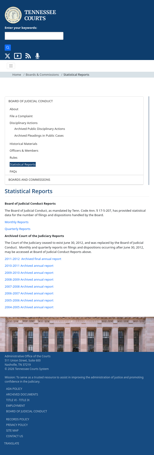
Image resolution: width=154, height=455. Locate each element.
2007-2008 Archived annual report (29, 286)
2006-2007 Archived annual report (29, 293)
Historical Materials (23, 144)
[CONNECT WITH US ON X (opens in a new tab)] (8, 55)
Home (16, 74)
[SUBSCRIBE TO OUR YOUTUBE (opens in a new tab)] (18, 55)
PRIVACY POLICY (17, 425)
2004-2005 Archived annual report (29, 307)
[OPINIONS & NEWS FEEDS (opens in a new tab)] (28, 55)
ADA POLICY (14, 389)
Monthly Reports (16, 222)
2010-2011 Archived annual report (29, 265)
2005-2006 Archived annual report (29, 300)
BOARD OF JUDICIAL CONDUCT (30, 101)
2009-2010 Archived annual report (29, 273)
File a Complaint (21, 116)
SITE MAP (12, 430)
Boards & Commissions (42, 74)
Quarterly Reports (17, 229)
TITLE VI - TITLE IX (17, 400)
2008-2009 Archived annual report (29, 279)
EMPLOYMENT (15, 406)
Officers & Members (24, 150)
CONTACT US (14, 436)
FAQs (13, 171)
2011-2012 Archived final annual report (33, 259)
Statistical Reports (23, 164)
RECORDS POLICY (17, 419)
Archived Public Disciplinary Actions (39, 129)
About (14, 109)
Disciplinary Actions (24, 123)
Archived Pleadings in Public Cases (38, 135)
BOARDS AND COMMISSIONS (29, 179)
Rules (13, 157)
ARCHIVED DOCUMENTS (22, 394)
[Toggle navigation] (11, 66)
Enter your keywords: (21, 28)
